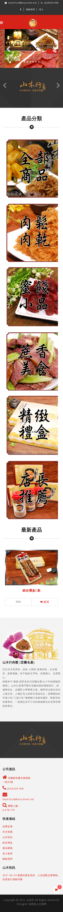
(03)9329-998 (13, 788)
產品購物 (8, 848)
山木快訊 (8, 837)
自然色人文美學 (37, 904)
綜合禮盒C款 (32, 590)
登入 (41, 9)
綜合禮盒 (8, 842)
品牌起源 (8, 826)
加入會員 (8, 853)
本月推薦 (8, 831)
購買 (44, 602)
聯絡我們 (30, 9)
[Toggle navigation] (1, 22)
